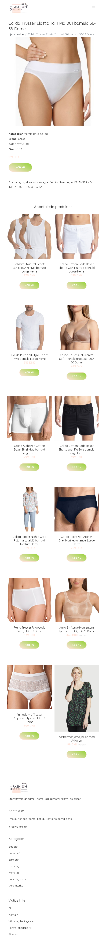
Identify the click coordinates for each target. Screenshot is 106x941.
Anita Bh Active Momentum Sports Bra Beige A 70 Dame (77, 629)
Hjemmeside (16, 34)
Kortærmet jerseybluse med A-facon (77, 738)
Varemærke (31, 133)
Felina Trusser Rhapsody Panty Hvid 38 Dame (29, 629)
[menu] (93, 8)
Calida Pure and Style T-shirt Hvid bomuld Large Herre (29, 356)
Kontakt (13, 914)
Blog (11, 908)
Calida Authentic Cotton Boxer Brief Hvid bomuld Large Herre (29, 449)
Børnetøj (14, 859)
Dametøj (14, 866)
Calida (44, 133)
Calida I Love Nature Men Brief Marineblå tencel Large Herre (77, 540)
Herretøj (14, 872)
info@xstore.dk (18, 826)
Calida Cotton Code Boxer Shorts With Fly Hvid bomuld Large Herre (77, 267)
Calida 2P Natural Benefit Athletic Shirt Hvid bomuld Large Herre (29, 267)
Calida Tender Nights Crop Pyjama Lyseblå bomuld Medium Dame (29, 540)
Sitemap (14, 934)
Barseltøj (14, 853)
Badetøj (13, 846)
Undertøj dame (18, 879)
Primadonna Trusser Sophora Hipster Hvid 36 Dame (29, 718)
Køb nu (20, 167)
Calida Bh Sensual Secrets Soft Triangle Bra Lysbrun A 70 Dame (76, 358)
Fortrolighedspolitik (20, 927)
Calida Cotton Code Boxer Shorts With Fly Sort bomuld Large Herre (76, 449)
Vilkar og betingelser (21, 921)
